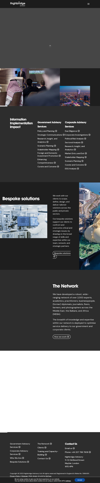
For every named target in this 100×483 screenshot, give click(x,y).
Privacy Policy (15, 476)
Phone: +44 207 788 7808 (76, 452)
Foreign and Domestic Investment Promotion (48, 154)
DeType (48, 476)
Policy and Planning (46, 131)
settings (68, 481)
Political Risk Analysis (74, 138)
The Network (43, 443)
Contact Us (43, 458)
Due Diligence (71, 131)
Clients (41, 447)
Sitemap (24, 476)
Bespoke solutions (62, 253)
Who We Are (15, 458)
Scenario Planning (45, 145)
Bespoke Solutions (18, 462)
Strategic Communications (50, 135)
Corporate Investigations (76, 135)
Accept (80, 480)
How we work (60, 336)
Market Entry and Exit (74, 153)
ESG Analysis (70, 168)
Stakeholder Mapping (47, 149)
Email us (68, 448)
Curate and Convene (47, 166)
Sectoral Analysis (72, 142)
